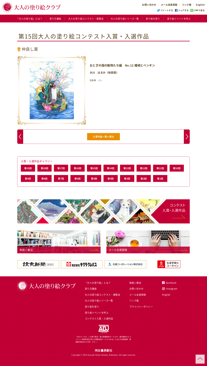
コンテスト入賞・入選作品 (99, 318)
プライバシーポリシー (141, 306)
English (200, 4)
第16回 (77, 168)
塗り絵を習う (153, 18)
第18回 (44, 168)
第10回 (177, 168)
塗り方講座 (55, 18)
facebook (171, 282)
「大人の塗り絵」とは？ (29, 18)
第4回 (111, 178)
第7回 (61, 178)
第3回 (127, 178)
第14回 (110, 168)
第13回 (127, 168)
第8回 (44, 178)
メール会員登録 (169, 4)
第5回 (94, 178)
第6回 (77, 178)
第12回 (143, 168)
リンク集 (186, 4)
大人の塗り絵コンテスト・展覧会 (86, 18)
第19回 (28, 168)
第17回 (61, 168)
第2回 (144, 178)
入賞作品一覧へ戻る (103, 136)
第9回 (28, 178)
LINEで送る (199, 10)
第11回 (160, 168)
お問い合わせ (149, 4)
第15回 (94, 168)
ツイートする (167, 10)
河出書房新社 (103, 350)
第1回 (160, 178)
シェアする (183, 10)
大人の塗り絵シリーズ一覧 (125, 18)
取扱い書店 (135, 282)
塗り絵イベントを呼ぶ (179, 18)
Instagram (171, 288)
